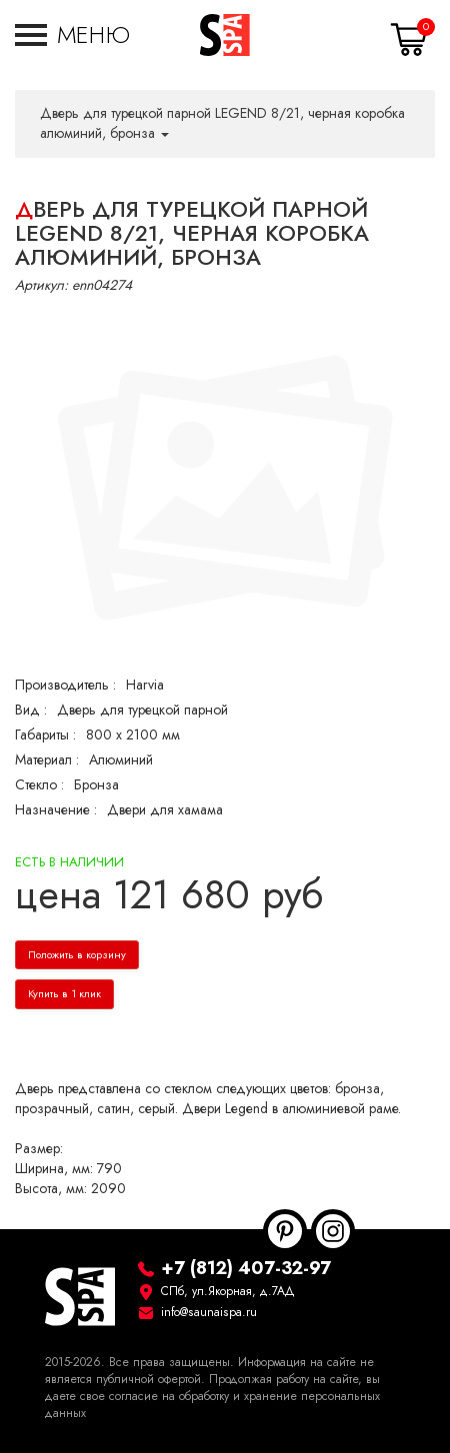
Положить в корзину (77, 954)
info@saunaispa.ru (209, 1312)
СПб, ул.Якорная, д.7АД (228, 1291)
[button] (72, 35)
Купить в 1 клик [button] (64, 993)
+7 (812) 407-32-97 (246, 1267)
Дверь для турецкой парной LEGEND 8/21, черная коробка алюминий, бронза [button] (222, 123)
